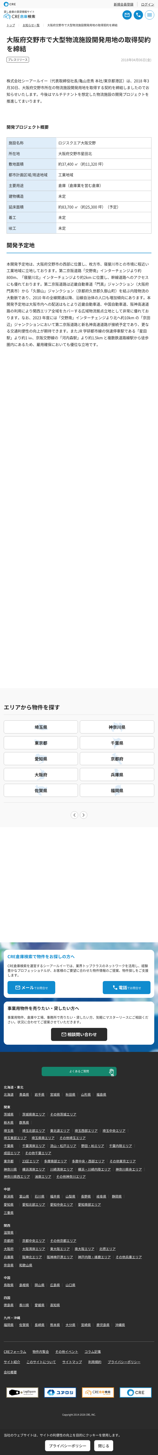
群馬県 (24, 1122)
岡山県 (39, 1284)
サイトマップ (72, 1361)
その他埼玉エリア (72, 1137)
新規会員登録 (123, 4)
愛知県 (9, 1204)
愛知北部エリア (33, 1204)
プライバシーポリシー (124, 1361)
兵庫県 (9, 1257)
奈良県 (9, 1265)
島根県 (24, 1284)
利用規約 (94, 1361)
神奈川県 (10, 1169)
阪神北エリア (32, 1257)
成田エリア (12, 1153)
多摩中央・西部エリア (88, 1161)
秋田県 (70, 1094)
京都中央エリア (33, 1240)
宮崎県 (86, 1324)
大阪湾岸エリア (33, 1248)
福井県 (55, 1196)
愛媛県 (39, 1305)
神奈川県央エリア (129, 1169)
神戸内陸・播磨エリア (94, 1257)
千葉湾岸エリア (33, 1145)
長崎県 (39, 1324)
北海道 (9, 1094)
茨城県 (9, 1114)
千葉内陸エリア (120, 1145)
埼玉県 (9, 1130)
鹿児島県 (103, 1324)
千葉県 (9, 1145)
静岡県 (117, 1196)
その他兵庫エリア (129, 1257)
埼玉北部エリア (33, 1130)
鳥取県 (9, 1284)
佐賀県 (24, 1324)
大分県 (70, 1324)
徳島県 (9, 1305)
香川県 (24, 1305)
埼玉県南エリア (43, 1137)
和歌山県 (25, 1265)
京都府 (9, 1240)
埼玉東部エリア (15, 1137)
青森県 (24, 1094)
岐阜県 (101, 1196)
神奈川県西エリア (17, 1176)
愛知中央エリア (61, 1204)
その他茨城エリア (63, 1114)
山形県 (86, 1094)
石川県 (39, 1196)
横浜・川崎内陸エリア (94, 1169)
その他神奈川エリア (71, 1176)
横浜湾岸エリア (33, 1169)
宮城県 (55, 1094)
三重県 (9, 1212)
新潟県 (9, 1196)
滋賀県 (9, 1232)
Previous (74, 815)
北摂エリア (107, 1248)
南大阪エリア (84, 1248)
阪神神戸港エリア (60, 1257)
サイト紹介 (12, 1361)
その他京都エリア (63, 1240)
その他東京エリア (123, 1161)
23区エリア (30, 1161)
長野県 (86, 1196)
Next (83, 815)
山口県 (70, 1284)
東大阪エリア (60, 1248)
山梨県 (70, 1196)
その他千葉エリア (38, 1153)
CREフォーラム (15, 1351)
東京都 (9, 1161)
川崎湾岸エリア (61, 1169)
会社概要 (10, 1372)
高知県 (55, 1305)
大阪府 (9, 1248)
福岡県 (9, 1324)
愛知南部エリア (89, 1204)
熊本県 (55, 1324)
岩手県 (39, 1094)
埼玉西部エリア (86, 1130)
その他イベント (66, 1351)
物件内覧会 (41, 1351)
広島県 (55, 1284)
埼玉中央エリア (114, 1130)
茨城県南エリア (33, 1114)
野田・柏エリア (92, 1145)
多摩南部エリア (55, 1161)
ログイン (147, 4)
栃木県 (9, 1122)
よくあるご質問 (79, 1071)
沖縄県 (120, 1324)
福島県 (101, 1094)
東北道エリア (60, 1130)
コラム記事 (93, 1351)
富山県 (24, 1196)
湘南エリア (43, 1176)
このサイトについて (41, 1361)
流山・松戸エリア (63, 1145)
